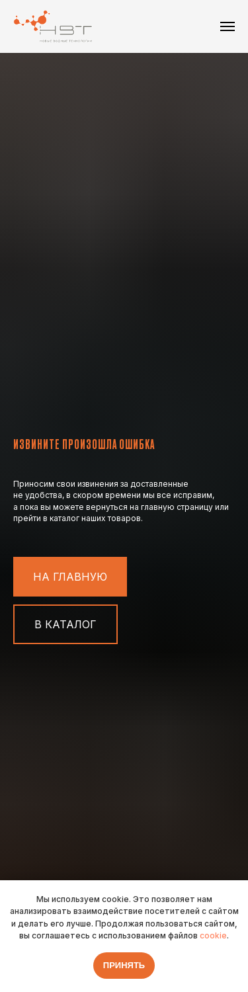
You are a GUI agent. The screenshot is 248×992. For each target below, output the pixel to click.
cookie (213, 935)
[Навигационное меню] (227, 26)
